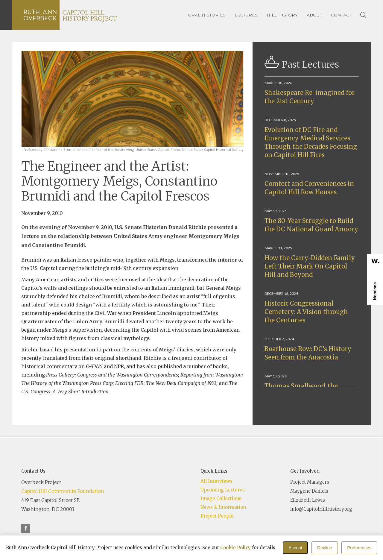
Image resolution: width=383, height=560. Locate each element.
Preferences (359, 547)
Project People (216, 516)
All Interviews (216, 481)
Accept (295, 547)
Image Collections (220, 498)
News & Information (223, 507)
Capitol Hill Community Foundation (62, 491)
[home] (70, 15)
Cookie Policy (235, 547)
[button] (282, 15)
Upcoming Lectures (222, 490)
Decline (324, 547)
